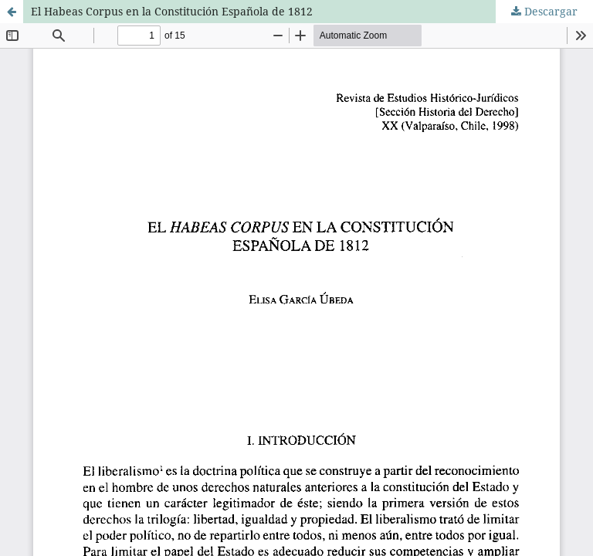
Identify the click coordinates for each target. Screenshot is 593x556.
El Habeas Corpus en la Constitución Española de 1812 (172, 11)
